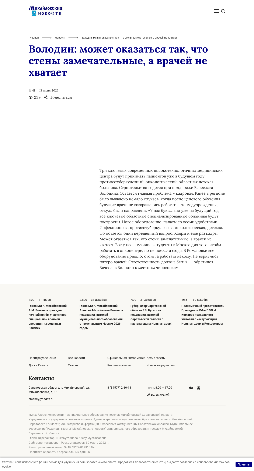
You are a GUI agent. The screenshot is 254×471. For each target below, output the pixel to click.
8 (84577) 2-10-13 (119, 387)
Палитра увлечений (42, 358)
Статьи (73, 365)
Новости (60, 37)
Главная (34, 37)
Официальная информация (126, 358)
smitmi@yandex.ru (41, 399)
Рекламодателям (119, 365)
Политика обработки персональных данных (59, 452)
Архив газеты (156, 358)
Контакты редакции (161, 365)
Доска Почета (38, 365)
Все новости (76, 358)
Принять (244, 464)
